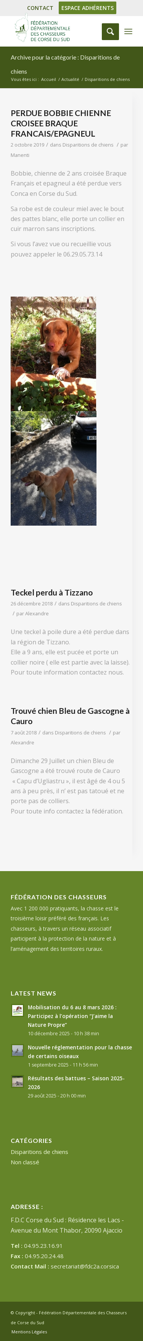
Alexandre (37, 613)
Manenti (20, 155)
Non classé (25, 1162)
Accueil (48, 79)
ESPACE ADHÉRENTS (87, 7)
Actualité (70, 79)
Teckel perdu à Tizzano (52, 592)
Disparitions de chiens (88, 144)
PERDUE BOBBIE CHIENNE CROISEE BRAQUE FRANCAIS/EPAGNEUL (61, 123)
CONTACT (40, 7)
